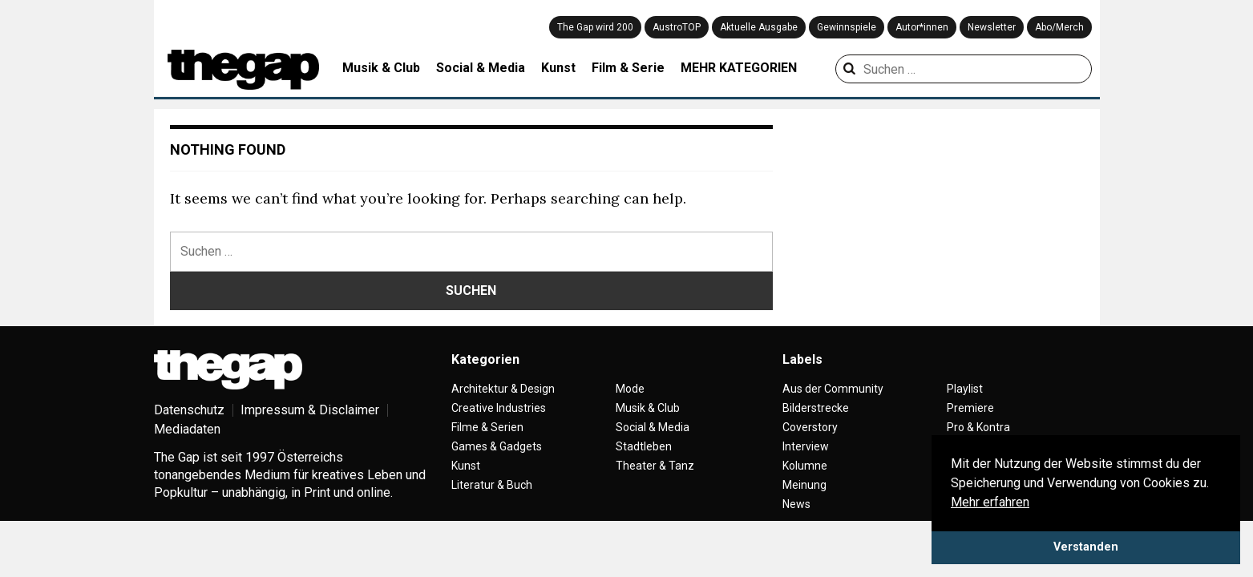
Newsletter (992, 27)
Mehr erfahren (990, 502)
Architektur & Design (503, 388)
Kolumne (804, 465)
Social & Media (480, 67)
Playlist (965, 388)
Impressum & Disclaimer (309, 410)
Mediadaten (187, 429)
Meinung (804, 484)
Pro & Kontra (978, 427)
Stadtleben (644, 446)
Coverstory (810, 427)
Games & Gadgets (496, 446)
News (796, 504)
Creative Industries (498, 407)
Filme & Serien (487, 427)
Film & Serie (628, 67)
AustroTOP (677, 27)
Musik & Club (381, 67)
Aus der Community (832, 388)
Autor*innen (921, 27)
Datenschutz (189, 410)
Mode (630, 388)
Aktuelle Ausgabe (759, 27)
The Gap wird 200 (595, 27)
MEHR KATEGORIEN (739, 67)
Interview (805, 446)
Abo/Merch (1059, 27)
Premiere (970, 407)
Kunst (558, 67)
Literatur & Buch (491, 484)
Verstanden (1085, 547)
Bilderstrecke (815, 407)
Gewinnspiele (846, 27)
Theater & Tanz (655, 465)
